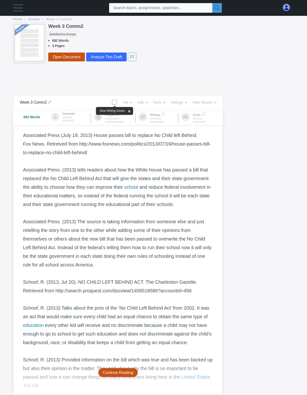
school (131, 187)
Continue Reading (118, 373)
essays (34, 19)
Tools (159, 102)
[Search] (217, 8)
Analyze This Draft (106, 57)
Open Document (66, 57)
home (18, 19)
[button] (18, 9)
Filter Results (204, 102)
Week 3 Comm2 (59, 19)
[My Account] (288, 8)
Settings (179, 102)
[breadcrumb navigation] (153, 19)
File (127, 102)
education (33, 325)
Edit (142, 102)
